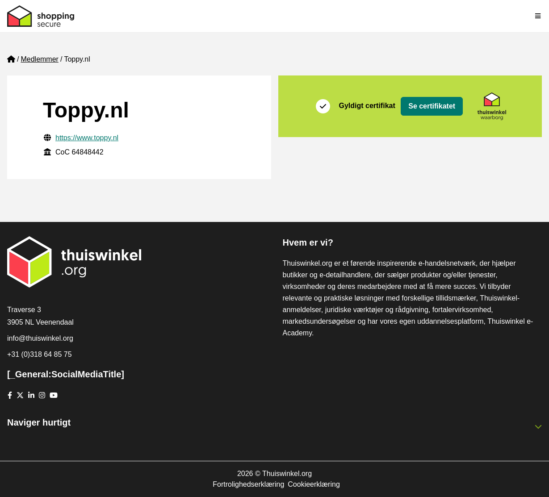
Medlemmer (39, 59)
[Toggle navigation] (538, 16)
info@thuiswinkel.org (40, 338)
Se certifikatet (431, 106)
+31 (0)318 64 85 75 (39, 354)
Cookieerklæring (314, 484)
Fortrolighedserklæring (248, 484)
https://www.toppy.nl (86, 138)
